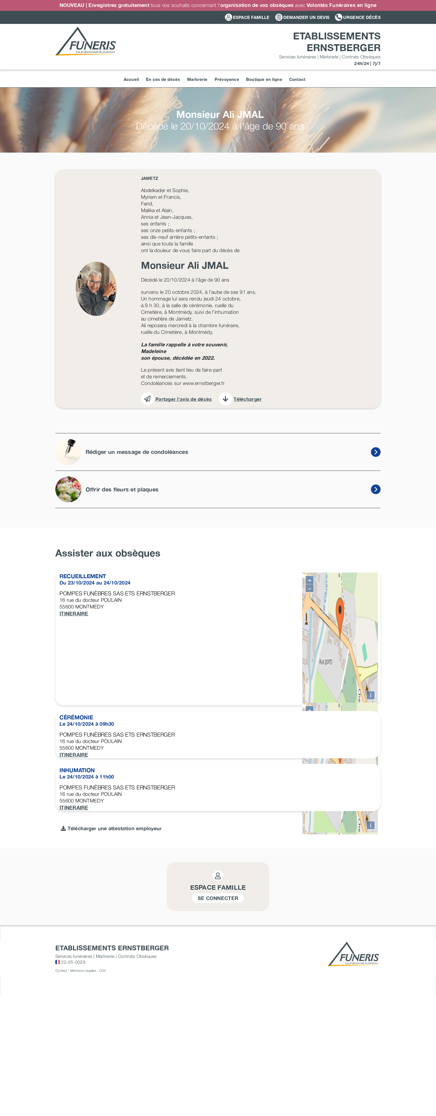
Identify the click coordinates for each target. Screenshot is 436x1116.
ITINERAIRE (74, 613)
